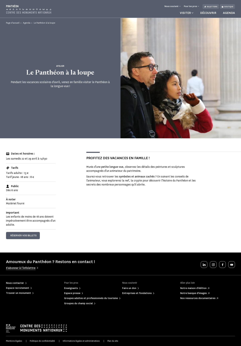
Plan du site (112, 340)
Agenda (229, 13)
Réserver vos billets (23, 235)
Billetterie (210, 6)
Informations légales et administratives (81, 340)
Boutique (227, 6)
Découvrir (208, 13)
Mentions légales (14, 340)
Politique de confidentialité (42, 340)
